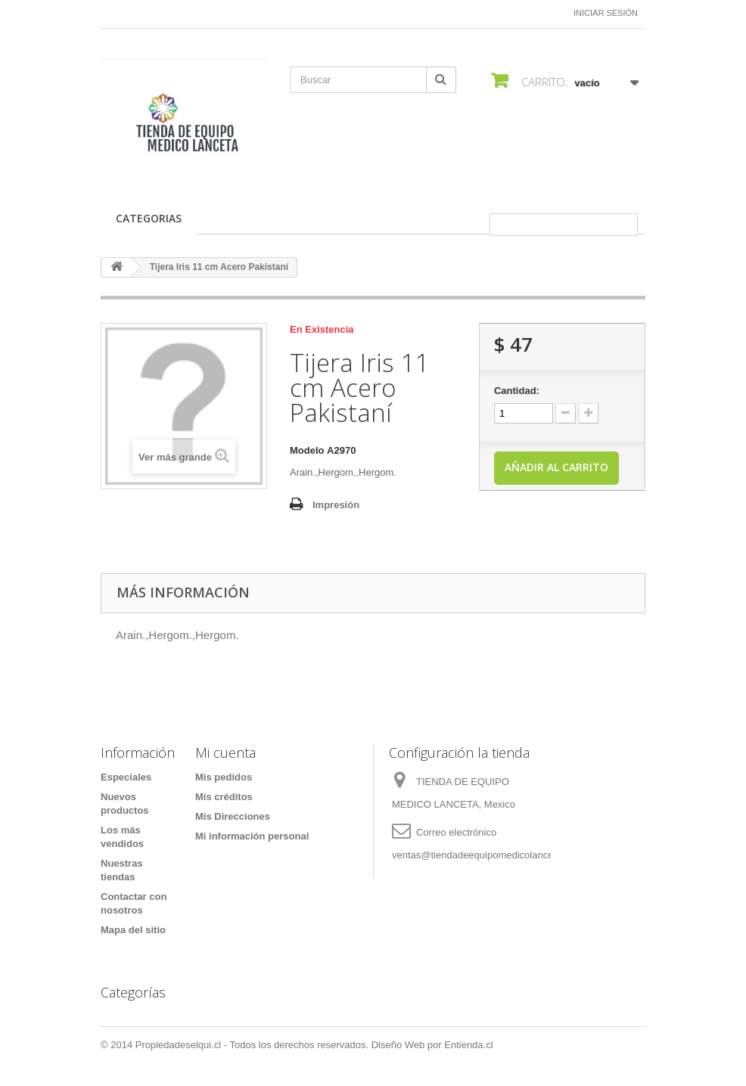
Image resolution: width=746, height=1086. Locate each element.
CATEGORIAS (149, 218)
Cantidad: (516, 390)
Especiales (126, 777)
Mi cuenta (225, 752)
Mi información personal (252, 836)
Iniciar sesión (605, 12)
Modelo (307, 450)
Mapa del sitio (133, 930)
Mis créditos (224, 796)
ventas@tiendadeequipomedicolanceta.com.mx (495, 855)
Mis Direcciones (232, 816)
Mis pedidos (223, 777)
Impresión (335, 504)
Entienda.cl (468, 1044)
